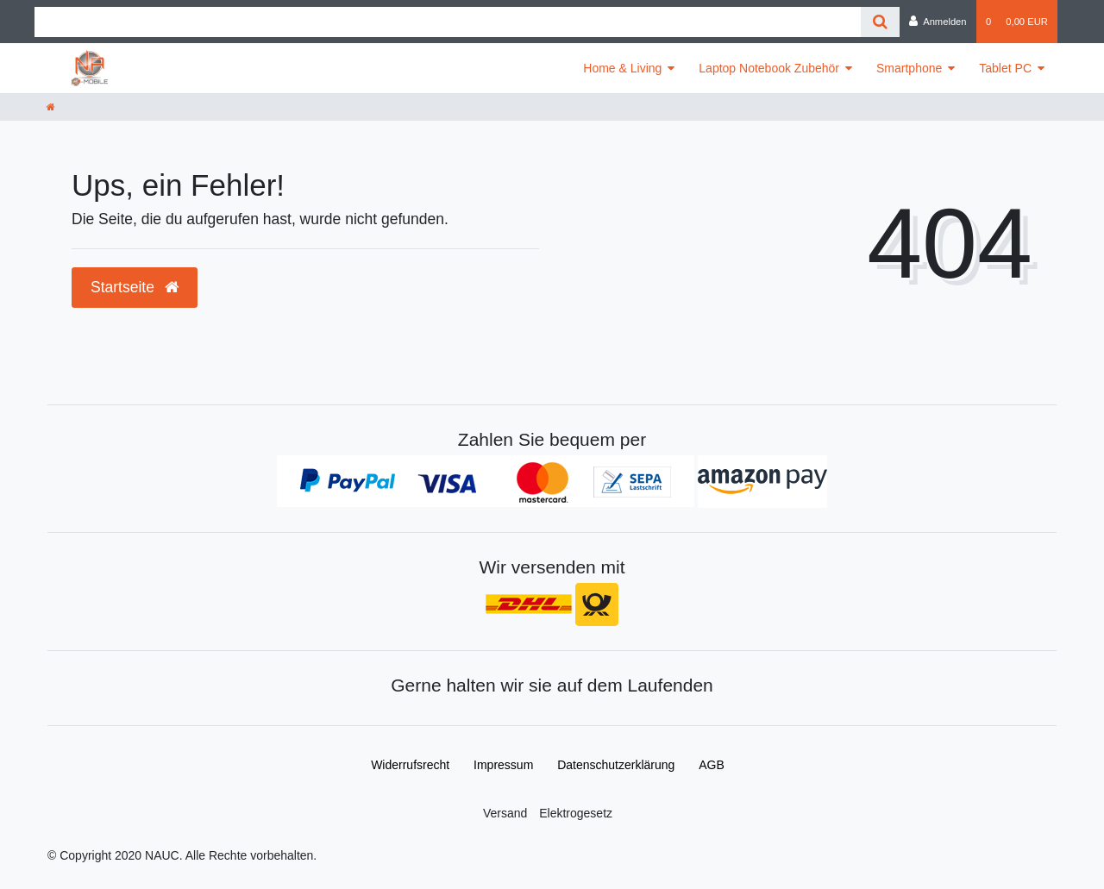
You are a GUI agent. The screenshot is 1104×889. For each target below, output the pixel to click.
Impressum (503, 765)
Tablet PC (1005, 68)
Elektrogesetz (575, 813)
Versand (505, 813)
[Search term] (447, 22)
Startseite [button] (135, 287)
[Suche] (880, 22)
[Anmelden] (938, 21)
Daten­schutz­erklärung (615, 765)
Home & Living (622, 68)
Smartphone (909, 68)
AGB (711, 765)
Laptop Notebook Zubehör (769, 68)
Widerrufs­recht (410, 765)
